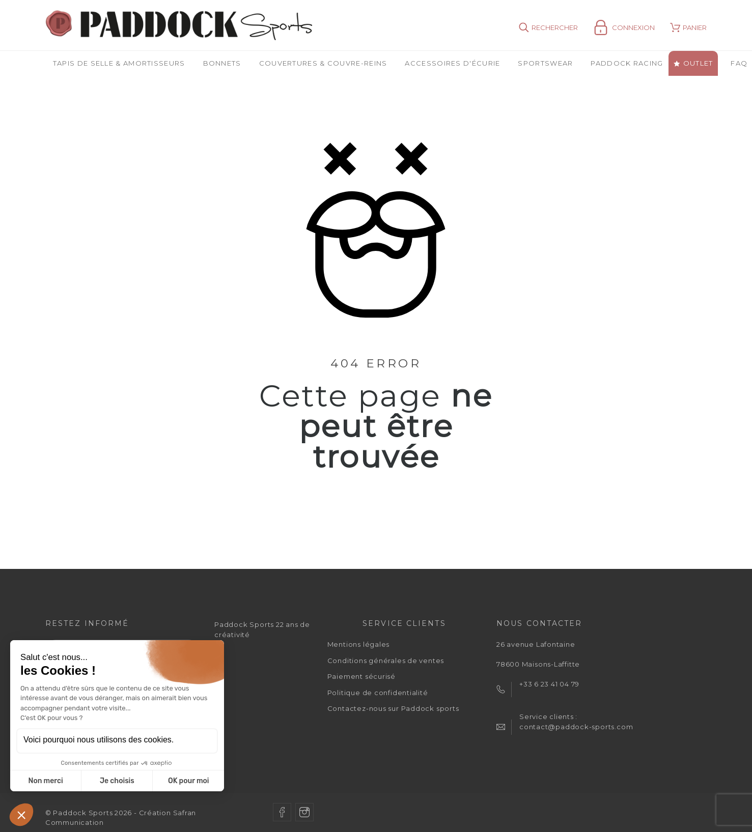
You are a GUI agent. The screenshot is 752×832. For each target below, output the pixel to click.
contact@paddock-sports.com (576, 727)
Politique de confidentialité (377, 692)
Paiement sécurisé (361, 676)
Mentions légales (358, 644)
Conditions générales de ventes (385, 660)
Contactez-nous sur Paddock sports (393, 708)
